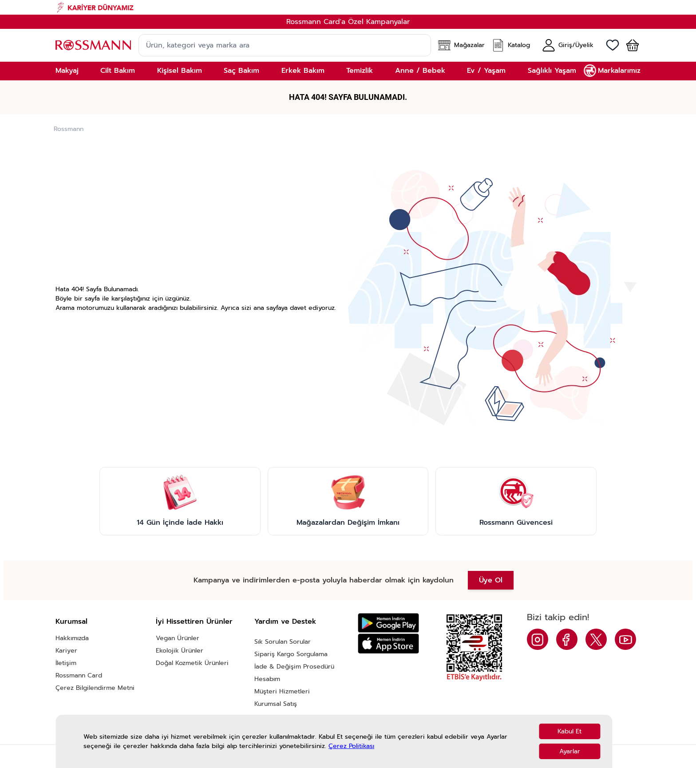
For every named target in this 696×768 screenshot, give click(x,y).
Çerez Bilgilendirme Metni (94, 688)
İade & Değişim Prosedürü (294, 666)
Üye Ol (490, 580)
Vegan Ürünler (177, 638)
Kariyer (66, 650)
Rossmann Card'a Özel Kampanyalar (348, 21)
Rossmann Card (78, 675)
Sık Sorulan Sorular (282, 641)
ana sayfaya (270, 308)
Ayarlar (569, 751)
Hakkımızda (72, 638)
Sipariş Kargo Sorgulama (291, 654)
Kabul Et (569, 731)
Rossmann (68, 129)
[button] (629, 45)
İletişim (65, 663)
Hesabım (267, 679)
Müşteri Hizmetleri (282, 691)
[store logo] (93, 45)
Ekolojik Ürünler (179, 650)
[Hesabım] (567, 45)
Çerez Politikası (351, 746)
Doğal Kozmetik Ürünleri (192, 663)
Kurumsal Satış (275, 704)
